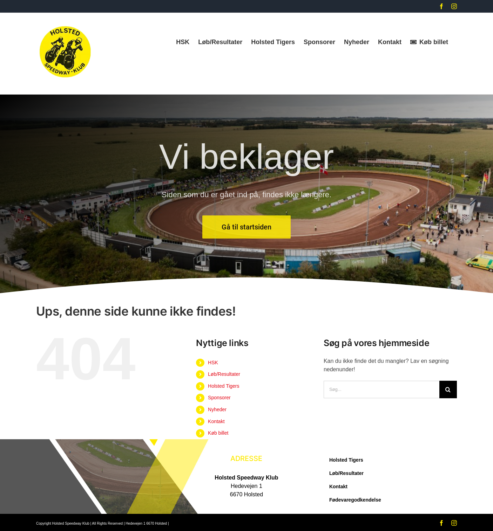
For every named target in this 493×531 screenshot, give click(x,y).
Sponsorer (219, 397)
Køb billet (218, 433)
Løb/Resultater (224, 374)
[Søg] (448, 389)
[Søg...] (381, 389)
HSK (213, 362)
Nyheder (217, 409)
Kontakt (216, 421)
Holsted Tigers (223, 386)
